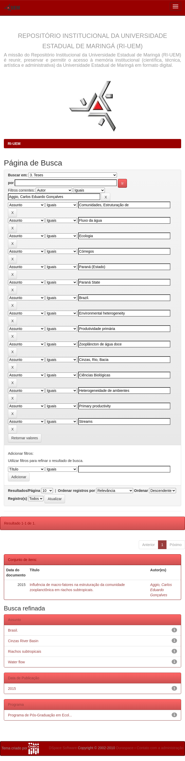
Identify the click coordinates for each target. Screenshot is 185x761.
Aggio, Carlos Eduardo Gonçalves (161, 590)
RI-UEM (14, 144)
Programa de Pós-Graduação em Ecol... (40, 715)
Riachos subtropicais (24, 651)
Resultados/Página (24, 491)
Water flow (16, 662)
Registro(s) (17, 499)
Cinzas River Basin (23, 641)
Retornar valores (24, 438)
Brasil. (13, 630)
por (11, 183)
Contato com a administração (160, 748)
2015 (12, 688)
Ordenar (141, 491)
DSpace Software (63, 748)
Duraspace (125, 748)
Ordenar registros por (76, 491)
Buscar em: (17, 175)
